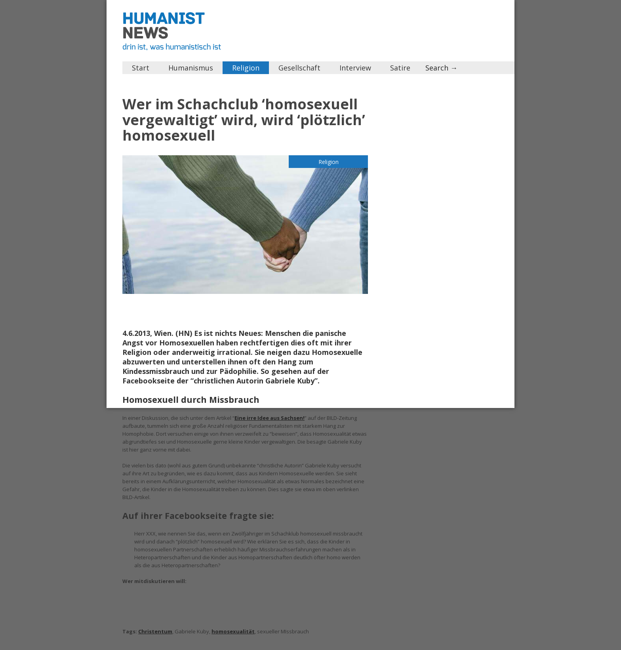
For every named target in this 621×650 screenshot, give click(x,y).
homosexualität (233, 631)
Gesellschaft (299, 67)
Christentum (155, 631)
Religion (245, 67)
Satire (400, 67)
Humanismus (190, 67)
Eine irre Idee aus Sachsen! (269, 417)
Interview (355, 67)
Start (140, 67)
